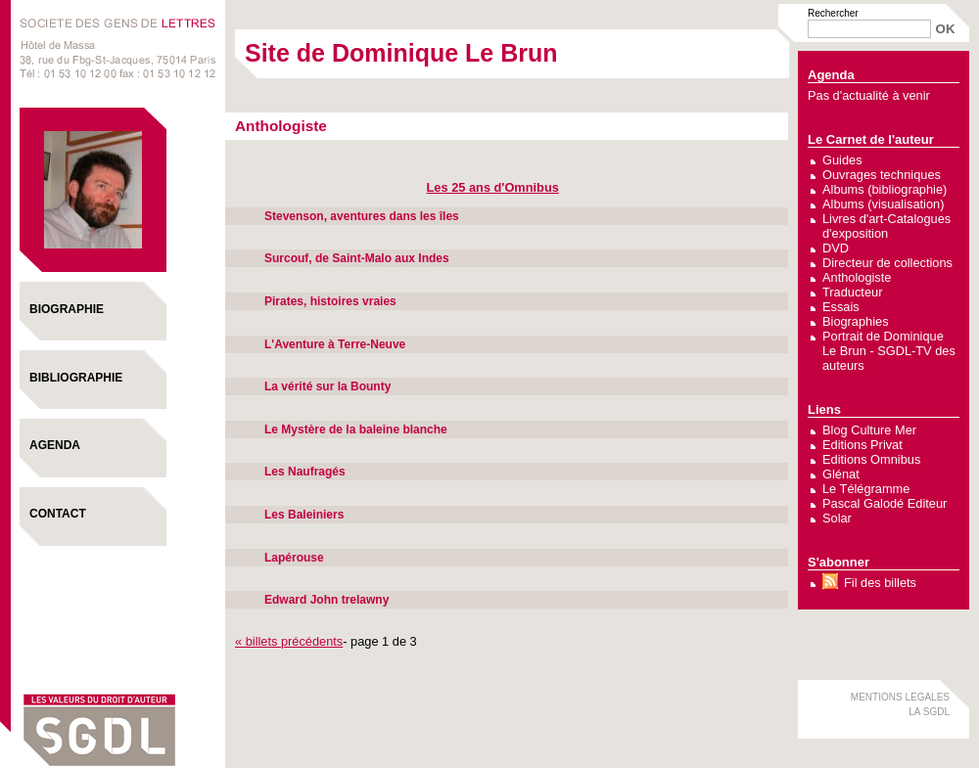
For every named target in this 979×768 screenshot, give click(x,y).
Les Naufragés (305, 471)
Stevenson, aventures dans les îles (361, 216)
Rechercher (833, 13)
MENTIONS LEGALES (900, 697)
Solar (837, 518)
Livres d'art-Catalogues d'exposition (886, 226)
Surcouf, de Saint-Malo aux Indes (356, 258)
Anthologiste (856, 277)
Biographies (855, 321)
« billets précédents (289, 641)
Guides (842, 160)
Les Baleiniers (304, 514)
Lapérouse (294, 558)
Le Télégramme (865, 488)
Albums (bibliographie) (884, 189)
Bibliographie (75, 377)
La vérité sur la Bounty (327, 386)
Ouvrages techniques (881, 174)
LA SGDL (929, 711)
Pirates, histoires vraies (330, 301)
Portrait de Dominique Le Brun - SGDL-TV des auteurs (889, 351)
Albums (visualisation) (883, 204)
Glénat (841, 474)
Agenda (54, 445)
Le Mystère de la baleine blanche (355, 429)
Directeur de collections (887, 262)
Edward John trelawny (326, 600)
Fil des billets (880, 582)
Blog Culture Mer (869, 430)
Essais (841, 306)
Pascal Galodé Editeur (884, 503)
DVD (835, 248)
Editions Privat (862, 444)
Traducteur (852, 292)
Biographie (66, 309)
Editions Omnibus (871, 459)
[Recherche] (869, 29)
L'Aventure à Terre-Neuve (334, 344)
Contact (57, 513)
